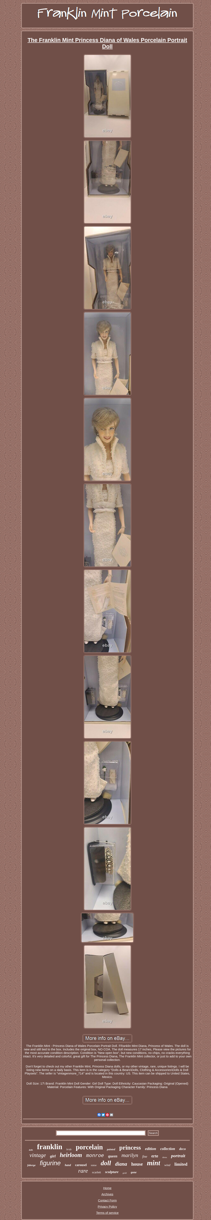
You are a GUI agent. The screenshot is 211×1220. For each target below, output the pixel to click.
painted (111, 1149)
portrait (178, 1155)
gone (134, 1172)
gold (125, 1173)
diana (121, 1164)
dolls (31, 1150)
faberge (31, 1165)
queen (112, 1156)
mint (153, 1163)
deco (182, 1149)
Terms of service (107, 1212)
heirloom (71, 1155)
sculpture (111, 1172)
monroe (95, 1155)
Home (107, 1188)
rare (83, 1171)
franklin (49, 1147)
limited (181, 1164)
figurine (50, 1163)
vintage (37, 1155)
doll (106, 1163)
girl (53, 1156)
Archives (107, 1194)
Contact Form (107, 1200)
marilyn (130, 1155)
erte (154, 1156)
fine (144, 1156)
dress (164, 1157)
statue (94, 1165)
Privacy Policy (107, 1206)
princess (130, 1147)
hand (68, 1165)
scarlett (96, 1172)
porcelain (89, 1147)
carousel (81, 1165)
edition (150, 1149)
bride (69, 1149)
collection (167, 1149)
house (137, 1164)
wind (167, 1165)
